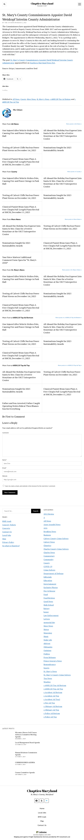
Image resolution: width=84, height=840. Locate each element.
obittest (47, 643)
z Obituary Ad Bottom (53, 706)
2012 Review (49, 514)
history (46, 608)
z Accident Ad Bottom (53, 692)
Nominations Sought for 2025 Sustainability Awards (57, 149)
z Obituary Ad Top (51, 710)
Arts (45, 528)
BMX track (6, 521)
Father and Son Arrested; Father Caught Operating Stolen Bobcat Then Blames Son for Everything (21, 406)
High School (49, 605)
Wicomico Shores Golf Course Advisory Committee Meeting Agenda (26, 734)
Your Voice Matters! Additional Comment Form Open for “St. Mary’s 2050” (19, 260)
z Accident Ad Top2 (52, 699)
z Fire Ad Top (49, 703)
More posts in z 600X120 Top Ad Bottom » (69, 317)
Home (42, 808)
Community (48, 559)
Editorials (48, 577)
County (47, 563)
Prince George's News (53, 661)
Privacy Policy (8, 542)
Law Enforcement (51, 615)
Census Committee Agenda (25, 772)
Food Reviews (49, 598)
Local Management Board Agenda (27, 742)
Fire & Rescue (49, 591)
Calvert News (49, 542)
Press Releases (50, 657)
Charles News (49, 552)
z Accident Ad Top (51, 696)
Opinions (47, 650)
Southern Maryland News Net (42, 63)
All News (47, 521)
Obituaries (48, 647)
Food (46, 594)
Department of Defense (53, 573)
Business (47, 535)
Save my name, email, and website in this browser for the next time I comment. (30, 486)
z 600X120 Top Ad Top (53, 689)
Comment (5, 433)
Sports (46, 668)
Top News (48, 678)
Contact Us (7, 531)
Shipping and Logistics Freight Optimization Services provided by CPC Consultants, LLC (42, 837)
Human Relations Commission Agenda (26, 754)
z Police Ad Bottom (52, 713)
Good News (48, 601)
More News (48, 626)
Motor (46, 629)
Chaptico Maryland (42, 3)
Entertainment (50, 584)
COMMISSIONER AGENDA (25, 762)
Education (48, 580)
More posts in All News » (74, 124)
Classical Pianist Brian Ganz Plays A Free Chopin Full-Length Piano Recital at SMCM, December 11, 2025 (20, 162)
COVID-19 (48, 566)
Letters (47, 619)
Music (46, 636)
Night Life (48, 640)
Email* (4, 468)
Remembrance (50, 664)
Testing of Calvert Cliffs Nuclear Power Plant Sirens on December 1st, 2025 (20, 149)
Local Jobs (6, 535)
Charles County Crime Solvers (56, 549)
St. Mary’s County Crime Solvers (57, 675)
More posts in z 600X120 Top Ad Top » (70, 365)
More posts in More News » (73, 219)
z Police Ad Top (50, 717)
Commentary (49, 556)
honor (46, 612)
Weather (47, 682)
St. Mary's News (50, 671)
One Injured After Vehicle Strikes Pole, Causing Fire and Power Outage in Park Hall (20, 133)
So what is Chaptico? (11, 545)
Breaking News (50, 531)
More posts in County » (74, 171)
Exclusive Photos (51, 587)
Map (4, 538)
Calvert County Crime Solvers (56, 538)
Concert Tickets (9, 524)
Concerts (6, 528)
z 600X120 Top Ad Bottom (55, 685)
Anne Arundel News (52, 524)
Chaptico (47, 545)
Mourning (48, 633)
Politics (47, 654)
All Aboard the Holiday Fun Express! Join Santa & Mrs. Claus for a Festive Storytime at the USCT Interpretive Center (62, 134)
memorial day (49, 622)
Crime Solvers (49, 570)
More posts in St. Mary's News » (72, 270)
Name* (4, 460)
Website (4, 476)
